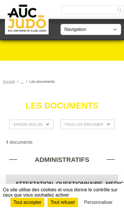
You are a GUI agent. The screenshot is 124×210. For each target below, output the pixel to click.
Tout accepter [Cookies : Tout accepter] (27, 202)
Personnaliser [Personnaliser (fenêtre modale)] (98, 202)
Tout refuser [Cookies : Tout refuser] (62, 202)
